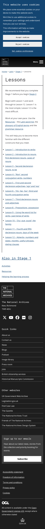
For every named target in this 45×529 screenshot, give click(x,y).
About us (6, 335)
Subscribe (22, 458)
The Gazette (7, 411)
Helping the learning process (15, 276)
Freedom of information (13, 477)
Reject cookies (22, 44)
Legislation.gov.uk (10, 401)
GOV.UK (22, 521)
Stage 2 (32, 94)
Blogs (4, 349)
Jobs (4, 369)
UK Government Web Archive (15, 396)
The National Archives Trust (14, 415)
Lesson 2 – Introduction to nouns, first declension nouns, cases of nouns (21, 158)
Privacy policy (9, 487)
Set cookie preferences (22, 51)
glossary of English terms (17, 125)
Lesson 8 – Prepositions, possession (22, 207)
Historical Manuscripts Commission (18, 379)
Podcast (5, 354)
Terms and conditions (12, 482)
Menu (38, 62)
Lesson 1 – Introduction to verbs (20, 149)
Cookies (6, 493)
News (4, 345)
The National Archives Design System (19, 425)
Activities (6, 266)
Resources (10, 121)
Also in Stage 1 (16, 258)
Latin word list (27, 121)
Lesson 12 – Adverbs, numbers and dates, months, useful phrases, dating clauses (21, 241)
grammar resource (14, 129)
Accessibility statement (13, 472)
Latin (11, 71)
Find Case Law (8, 406)
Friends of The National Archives (16, 420)
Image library (8, 359)
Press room (7, 364)
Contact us (6, 340)
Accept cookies (22, 37)
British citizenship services (14, 374)
